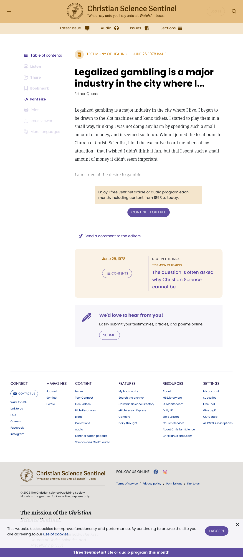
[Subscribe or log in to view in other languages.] (42, 131)
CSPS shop (210, 416)
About (167, 391)
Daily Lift (168, 410)
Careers (15, 421)
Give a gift (210, 410)
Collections (82, 423)
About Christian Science (179, 429)
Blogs (78, 416)
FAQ (13, 414)
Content (83, 383)
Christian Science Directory (136, 403)
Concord (124, 416)
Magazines (56, 383)
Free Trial (209, 403)
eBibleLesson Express (132, 410)
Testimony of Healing (106, 54)
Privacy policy (152, 483)
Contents (116, 273)
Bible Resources (85, 410)
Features (127, 383)
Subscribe (209, 397)
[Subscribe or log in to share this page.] (33, 77)
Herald (50, 403)
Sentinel (51, 397)
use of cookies (55, 534)
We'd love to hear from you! (130, 315)
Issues (79, 391)
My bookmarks (128, 391)
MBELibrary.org (172, 397)
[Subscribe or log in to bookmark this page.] (36, 88)
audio (92, 442)
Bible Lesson (171, 416)
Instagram (17, 433)
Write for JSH (18, 402)
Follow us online (132, 471)
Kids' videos (83, 403)
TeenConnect (84, 397)
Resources (173, 383)
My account (211, 391)
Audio (79, 429)
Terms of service (127, 483)
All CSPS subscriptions (218, 423)
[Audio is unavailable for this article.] (32, 66)
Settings (211, 383)
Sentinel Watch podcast (91, 435)
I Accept (217, 530)
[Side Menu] (9, 11)
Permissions (174, 483)
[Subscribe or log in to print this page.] (31, 110)
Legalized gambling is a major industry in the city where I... (143, 77)
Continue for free (148, 212)
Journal (51, 391)
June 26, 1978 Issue (148, 54)
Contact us (24, 393)
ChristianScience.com (177, 435)
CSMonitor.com (173, 403)
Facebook (17, 427)
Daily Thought (128, 423)
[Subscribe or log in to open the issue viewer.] (38, 120)
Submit (108, 334)
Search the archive (131, 397)
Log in (216, 11)
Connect (19, 383)
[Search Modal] (233, 11)
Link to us (16, 408)
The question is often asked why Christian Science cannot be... (185, 279)
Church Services (173, 423)
